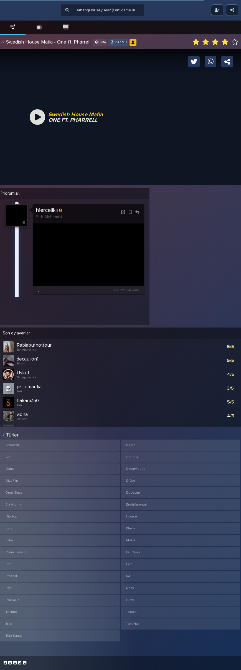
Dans (10, 469)
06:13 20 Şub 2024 (125, 290)
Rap (8, 588)
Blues (130, 445)
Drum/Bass (14, 493)
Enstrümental (136, 504)
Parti (9, 564)
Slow (130, 600)
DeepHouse (136, 469)
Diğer (130, 481)
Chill (9, 457)
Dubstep (133, 493)
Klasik (130, 528)
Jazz (9, 528)
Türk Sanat (14, 636)
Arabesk (12, 445)
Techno (11, 612)
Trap (9, 624)
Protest (11, 576)
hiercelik (49, 210)
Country (132, 457)
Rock (130, 588)
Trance (131, 612)
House (131, 516)
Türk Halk (133, 624)
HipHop (11, 516)
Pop (129, 564)
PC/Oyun (133, 552)
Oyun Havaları (16, 552)
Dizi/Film (12, 481)
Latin (9, 540)
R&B (129, 576)
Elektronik (13, 504)
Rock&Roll (13, 600)
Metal (130, 540)
